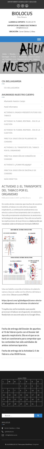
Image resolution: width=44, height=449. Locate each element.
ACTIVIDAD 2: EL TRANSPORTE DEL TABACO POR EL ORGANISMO (21, 149)
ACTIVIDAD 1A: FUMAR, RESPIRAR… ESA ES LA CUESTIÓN (22, 122)
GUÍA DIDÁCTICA (10, 179)
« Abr (4, 410)
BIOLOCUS (22, 13)
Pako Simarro (26, 198)
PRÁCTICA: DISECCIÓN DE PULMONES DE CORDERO (20, 140)
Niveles (12, 54)
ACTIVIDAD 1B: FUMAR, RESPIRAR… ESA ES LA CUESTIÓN (22, 131)
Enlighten (36, 444)
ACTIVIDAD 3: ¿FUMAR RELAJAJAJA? (17, 165)
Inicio (4, 54)
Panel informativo (11, 107)
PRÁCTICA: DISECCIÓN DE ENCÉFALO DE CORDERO (20, 172)
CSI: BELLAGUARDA (11, 88)
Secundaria (22, 54)
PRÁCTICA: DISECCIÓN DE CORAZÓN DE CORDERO (20, 157)
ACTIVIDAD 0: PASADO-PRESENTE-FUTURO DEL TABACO (22, 114)
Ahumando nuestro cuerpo (29, 57)
